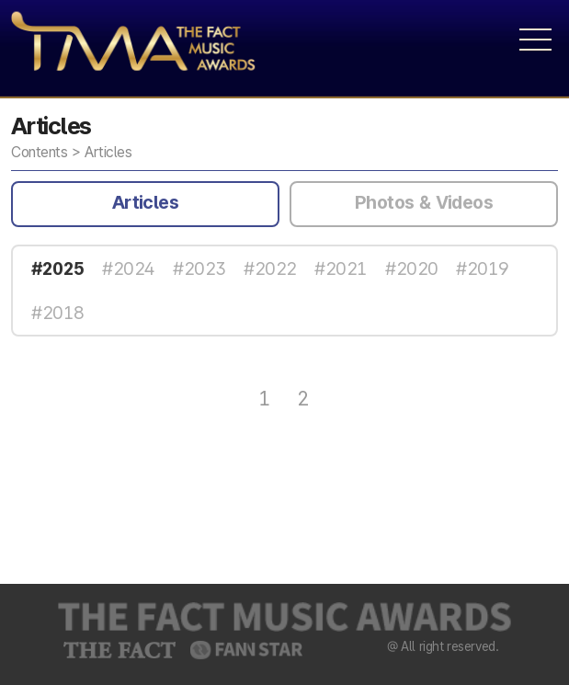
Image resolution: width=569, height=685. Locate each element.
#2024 (128, 268)
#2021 (340, 268)
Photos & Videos (424, 202)
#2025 (57, 268)
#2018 (57, 313)
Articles (145, 202)
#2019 (482, 268)
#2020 (411, 268)
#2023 (199, 268)
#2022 (270, 268)
